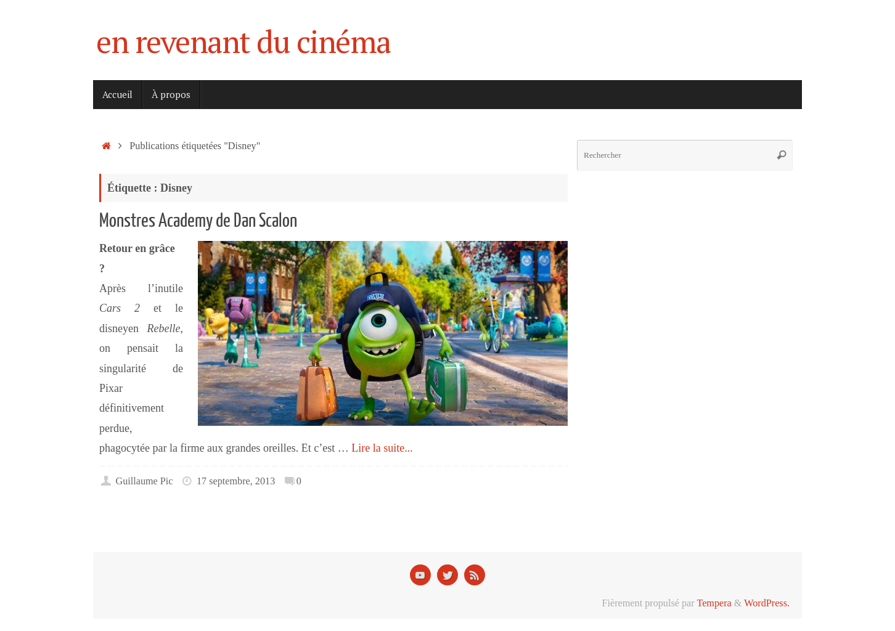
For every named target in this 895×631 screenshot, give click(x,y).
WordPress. (767, 603)
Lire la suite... (381, 448)
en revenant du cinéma (243, 42)
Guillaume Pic (144, 481)
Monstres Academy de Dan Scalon (198, 221)
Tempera (714, 603)
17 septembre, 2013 (236, 481)
